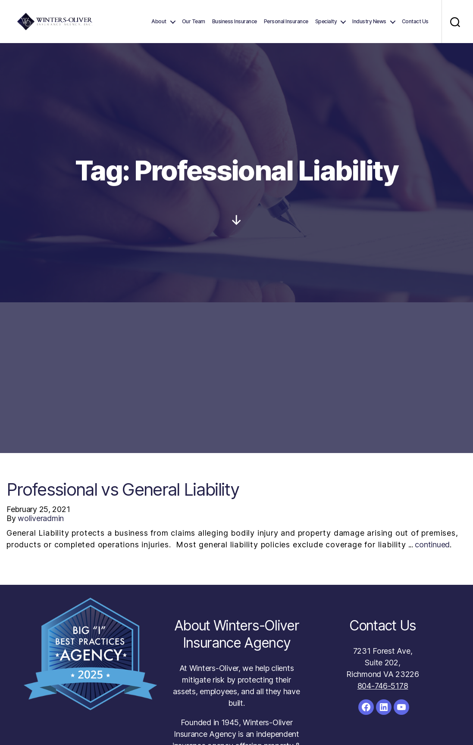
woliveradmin (41, 518)
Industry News (369, 22)
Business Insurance (234, 22)
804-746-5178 (382, 685)
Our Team (193, 22)
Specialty (326, 22)
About (158, 22)
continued (432, 544)
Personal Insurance (286, 22)
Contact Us (415, 22)
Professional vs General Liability (122, 489)
